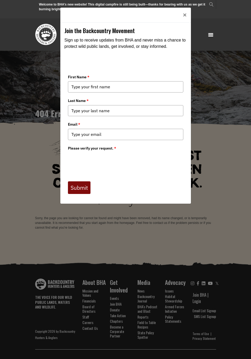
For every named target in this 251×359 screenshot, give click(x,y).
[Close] (185, 15)
